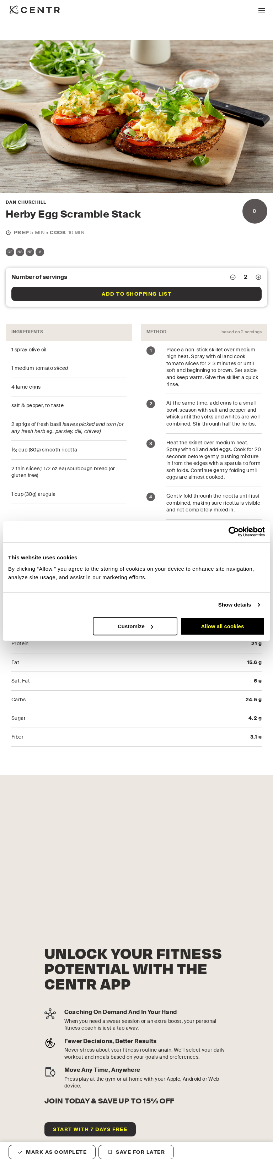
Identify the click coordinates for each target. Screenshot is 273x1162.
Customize (135, 626)
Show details (234, 605)
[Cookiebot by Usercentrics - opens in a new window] (234, 531)
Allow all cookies (222, 626)
